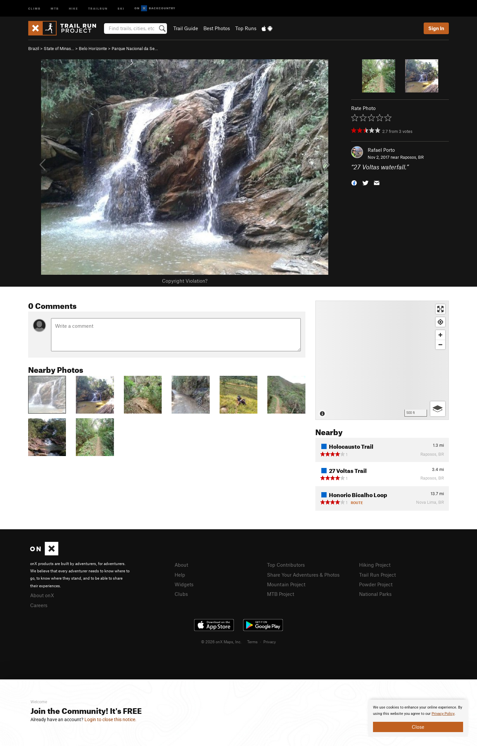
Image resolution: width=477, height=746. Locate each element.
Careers (38, 605)
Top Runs (245, 28)
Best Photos (216, 28)
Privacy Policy (443, 714)
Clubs (181, 594)
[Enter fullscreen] (440, 309)
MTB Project (280, 594)
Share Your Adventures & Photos (303, 575)
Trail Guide (185, 28)
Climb (34, 8)
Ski (121, 8)
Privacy (269, 669)
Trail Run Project (377, 575)
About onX (42, 595)
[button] (354, 182)
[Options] (437, 408)
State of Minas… (59, 48)
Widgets (184, 584)
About (181, 565)
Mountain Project (286, 584)
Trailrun (98, 8)
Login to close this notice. (110, 719)
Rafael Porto (381, 150)
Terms (252, 669)
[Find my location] (440, 322)
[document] (418, 718)
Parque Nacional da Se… (135, 48)
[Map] (382, 360)
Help (180, 575)
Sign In (436, 28)
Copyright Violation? (184, 281)
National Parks (375, 594)
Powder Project (376, 584)
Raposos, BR (412, 157)
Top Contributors (286, 565)
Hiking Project (375, 565)
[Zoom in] (440, 335)
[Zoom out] (440, 344)
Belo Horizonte (93, 48)
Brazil (33, 48)
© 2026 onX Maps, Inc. (221, 669)
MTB (55, 8)
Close (418, 727)
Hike (73, 8)
